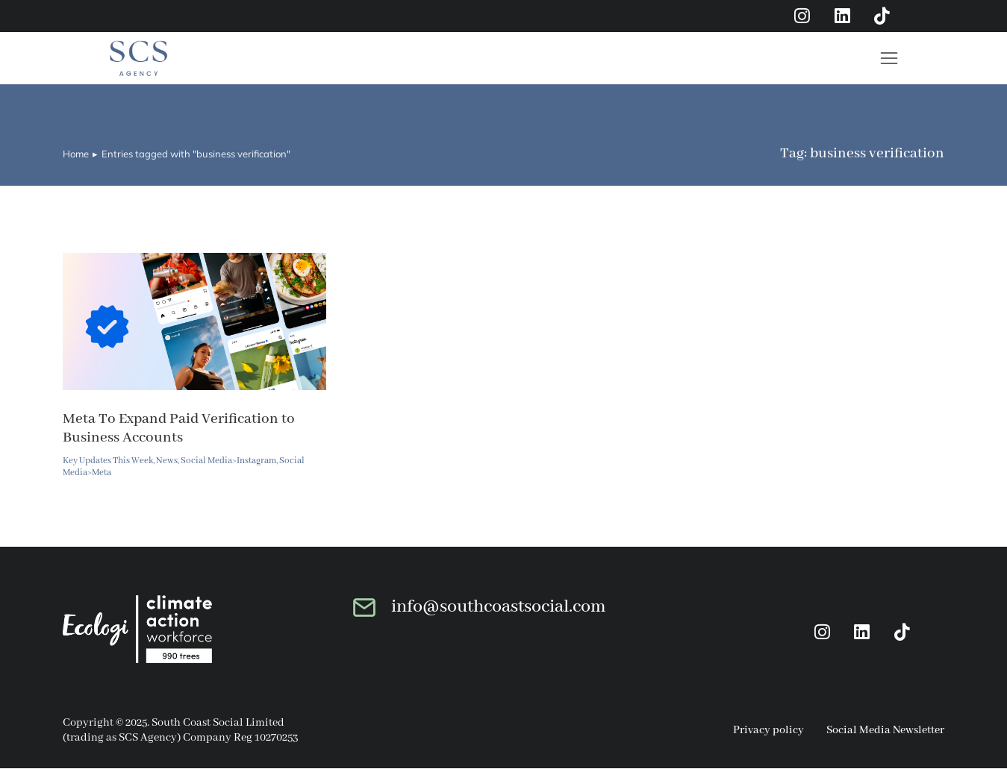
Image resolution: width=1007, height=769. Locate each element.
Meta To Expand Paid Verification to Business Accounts (179, 428)
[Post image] (194, 322)
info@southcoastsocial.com (498, 606)
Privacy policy (768, 731)
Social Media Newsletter (885, 731)
